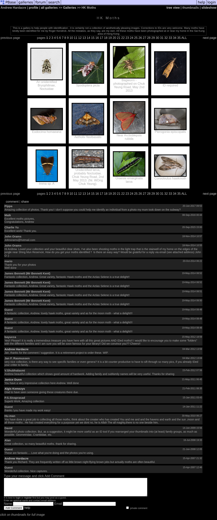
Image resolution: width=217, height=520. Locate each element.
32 (166, 37)
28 (149, 37)
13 (84, 37)
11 (75, 37)
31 (162, 37)
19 (110, 37)
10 (71, 37)
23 (127, 37)
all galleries (49, 7)
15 (93, 37)
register (28, 501)
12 (80, 37)
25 (136, 37)
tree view (173, 7)
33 (170, 37)
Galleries (69, 7)
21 (118, 37)
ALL (184, 37)
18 (105, 37)
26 (140, 37)
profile (33, 7)
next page (209, 37)
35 (179, 37)
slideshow (209, 7)
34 (174, 37)
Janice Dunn (13, 379)
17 (101, 37)
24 (131, 37)
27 (144, 37)
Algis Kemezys (14, 388)
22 (123, 37)
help (27, 511)
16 (97, 37)
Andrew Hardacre (16, 349)
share (25, 201)
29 (153, 37)
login (18, 501)
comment (12, 201)
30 (157, 37)
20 (114, 37)
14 (88, 37)
